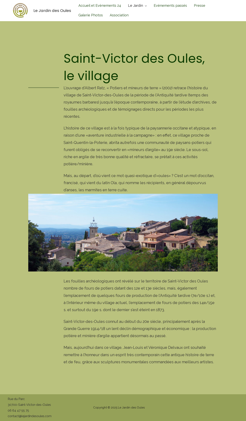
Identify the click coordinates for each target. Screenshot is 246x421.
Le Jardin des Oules (52, 10)
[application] (145, 5)
